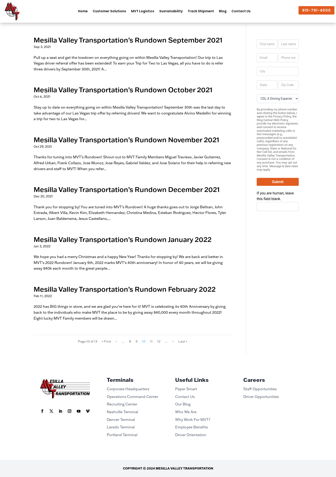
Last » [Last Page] (182, 341)
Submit (278, 182)
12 (158, 341)
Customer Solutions (109, 11)
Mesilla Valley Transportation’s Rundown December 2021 (127, 189)
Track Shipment (201, 11)
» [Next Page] (173, 341)
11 (151, 341)
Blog (222, 11)
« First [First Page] (106, 341)
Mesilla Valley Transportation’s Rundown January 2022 (123, 239)
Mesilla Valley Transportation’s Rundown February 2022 (125, 289)
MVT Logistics (142, 11)
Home (83, 11)
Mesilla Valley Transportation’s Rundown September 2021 (128, 39)
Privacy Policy (282, 116)
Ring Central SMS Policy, (273, 120)
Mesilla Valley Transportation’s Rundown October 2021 (123, 89)
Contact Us (241, 11)
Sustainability (171, 11)
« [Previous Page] (116, 341)
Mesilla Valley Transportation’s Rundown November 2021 (126, 139)
